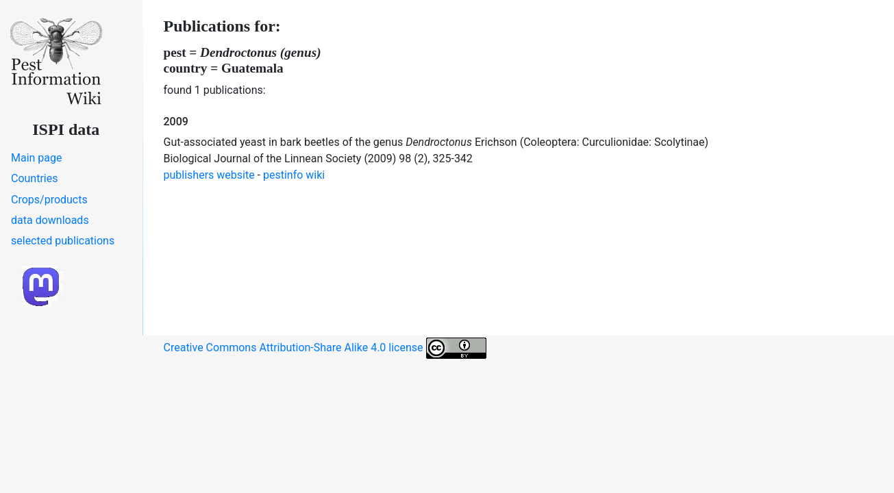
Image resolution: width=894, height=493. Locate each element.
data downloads (50, 220)
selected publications (62, 240)
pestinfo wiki (294, 174)
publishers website (209, 174)
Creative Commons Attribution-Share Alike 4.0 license (325, 348)
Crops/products (49, 199)
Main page (36, 157)
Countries (34, 178)
